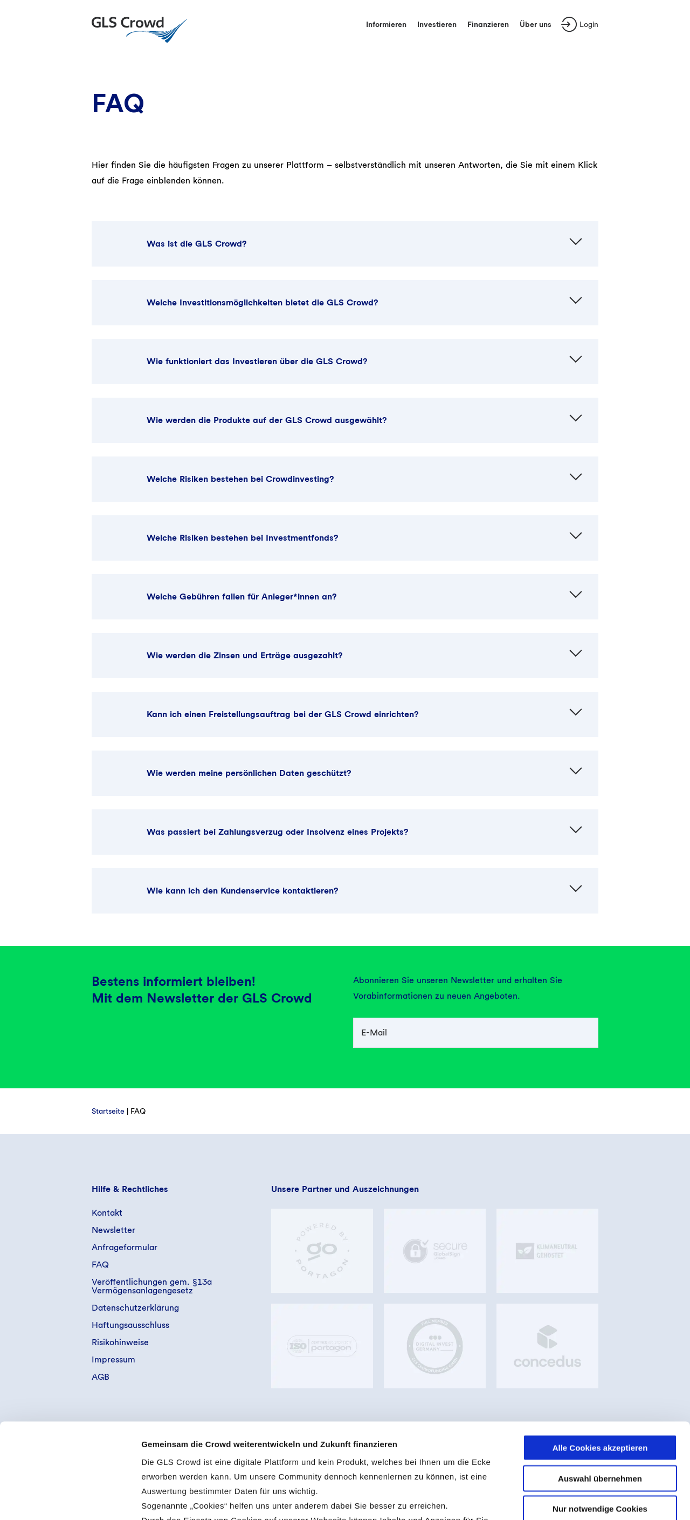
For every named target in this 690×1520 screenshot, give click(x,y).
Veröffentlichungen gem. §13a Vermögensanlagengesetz (152, 1286)
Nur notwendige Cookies (600, 1414)
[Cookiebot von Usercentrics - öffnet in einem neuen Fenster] (70, 1499)
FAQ (100, 1264)
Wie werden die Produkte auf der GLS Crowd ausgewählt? (267, 420)
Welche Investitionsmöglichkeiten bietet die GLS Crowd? (262, 302)
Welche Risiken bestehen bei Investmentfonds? (242, 538)
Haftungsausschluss (130, 1325)
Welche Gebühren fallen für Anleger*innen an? (241, 596)
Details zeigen (573, 1498)
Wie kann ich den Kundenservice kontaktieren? (242, 890)
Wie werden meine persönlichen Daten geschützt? (249, 773)
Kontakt (107, 1213)
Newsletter (113, 1230)
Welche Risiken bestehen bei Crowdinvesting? (240, 479)
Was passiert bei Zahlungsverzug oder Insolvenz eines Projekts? (277, 832)
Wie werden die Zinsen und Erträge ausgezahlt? (244, 655)
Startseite (108, 1111)
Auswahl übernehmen (600, 1383)
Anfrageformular (124, 1247)
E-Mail (374, 1032)
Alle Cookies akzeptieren (600, 1353)
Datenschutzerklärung (135, 1308)
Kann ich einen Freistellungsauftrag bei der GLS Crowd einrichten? (282, 714)
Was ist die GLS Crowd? (196, 243)
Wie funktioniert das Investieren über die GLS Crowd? (257, 361)
